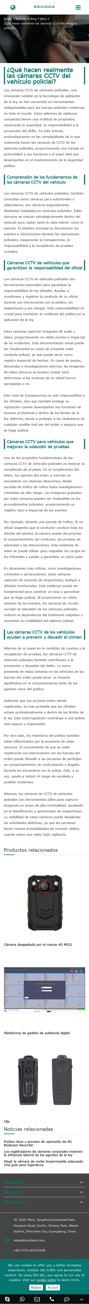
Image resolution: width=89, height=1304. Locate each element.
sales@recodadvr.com (24, 1240)
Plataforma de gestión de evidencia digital (37, 1033)
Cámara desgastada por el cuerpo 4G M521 (38, 944)
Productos (13, 1182)
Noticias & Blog (26, 18)
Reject (36, 1287)
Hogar (8, 18)
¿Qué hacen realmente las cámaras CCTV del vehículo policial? (40, 26)
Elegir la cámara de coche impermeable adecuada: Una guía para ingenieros (44, 1163)
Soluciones (14, 1201)
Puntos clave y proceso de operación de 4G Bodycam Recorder (38, 1143)
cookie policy (46, 1280)
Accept (53, 1287)
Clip (6, 1121)
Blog (43, 18)
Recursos (12, 1192)
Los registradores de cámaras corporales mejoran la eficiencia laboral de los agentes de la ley (43, 1153)
